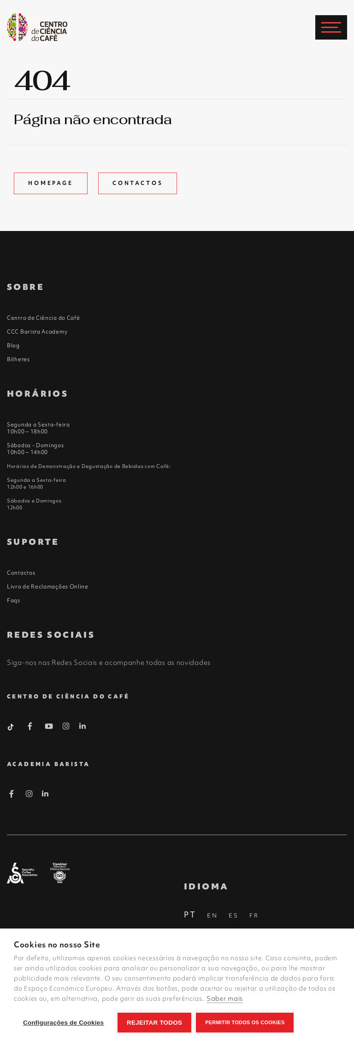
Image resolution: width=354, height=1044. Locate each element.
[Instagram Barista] (66, 726)
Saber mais (224, 998)
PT (190, 914)
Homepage (50, 183)
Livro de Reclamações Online (47, 586)
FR (254, 915)
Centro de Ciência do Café (43, 318)
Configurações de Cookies (63, 1022)
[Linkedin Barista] (82, 726)
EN (212, 915)
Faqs (13, 600)
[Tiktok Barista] (11, 726)
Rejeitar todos (154, 1022)
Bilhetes (18, 359)
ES (234, 915)
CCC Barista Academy (37, 331)
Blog (13, 345)
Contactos (137, 183)
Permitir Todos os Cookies (244, 1022)
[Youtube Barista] (49, 728)
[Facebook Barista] (30, 728)
